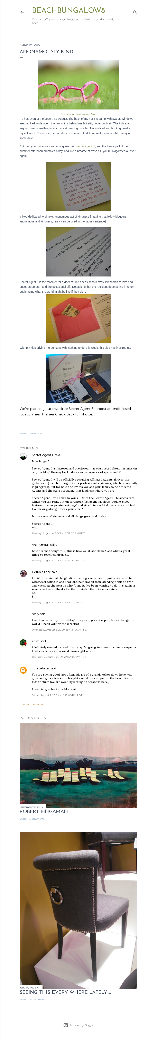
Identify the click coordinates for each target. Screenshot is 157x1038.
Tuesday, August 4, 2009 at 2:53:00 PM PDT (58, 533)
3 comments (36, 818)
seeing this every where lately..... (65, 992)
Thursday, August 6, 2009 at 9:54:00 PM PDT (59, 656)
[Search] (134, 11)
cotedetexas (41, 668)
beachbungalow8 (68, 11)
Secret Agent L (43, 455)
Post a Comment (31, 704)
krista (35, 641)
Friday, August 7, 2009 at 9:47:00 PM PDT (57, 695)
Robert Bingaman (44, 811)
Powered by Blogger (78, 1025)
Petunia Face (41, 572)
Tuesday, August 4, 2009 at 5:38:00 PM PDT (58, 602)
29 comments (37, 999)
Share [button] (23, 433)
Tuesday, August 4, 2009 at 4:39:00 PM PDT (58, 560)
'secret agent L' (85, 146)
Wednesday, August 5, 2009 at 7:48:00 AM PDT (60, 629)
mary (35, 614)
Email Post (35, 433)
